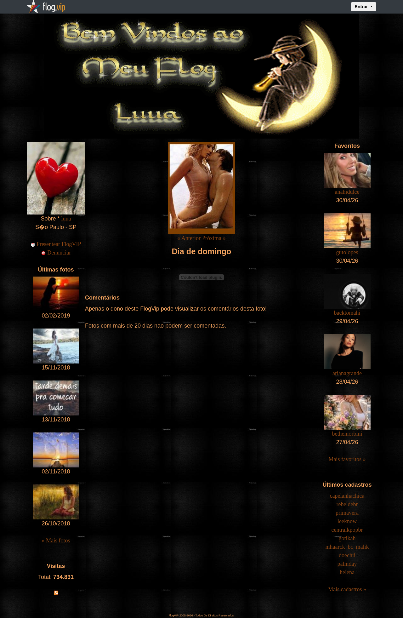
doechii (347, 555)
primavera (347, 513)
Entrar (362, 6)
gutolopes (347, 252)
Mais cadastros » (347, 589)
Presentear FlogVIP (56, 244)
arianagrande (347, 373)
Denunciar (56, 252)
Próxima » (214, 238)
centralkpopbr (347, 530)
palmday (347, 564)
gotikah (347, 538)
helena (347, 572)
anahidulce (347, 192)
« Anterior (189, 238)
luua (66, 218)
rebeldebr (347, 504)
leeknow (347, 521)
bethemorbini (347, 434)
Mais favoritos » (347, 459)
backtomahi (347, 313)
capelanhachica (347, 496)
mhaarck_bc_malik (347, 547)
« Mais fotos (56, 540)
